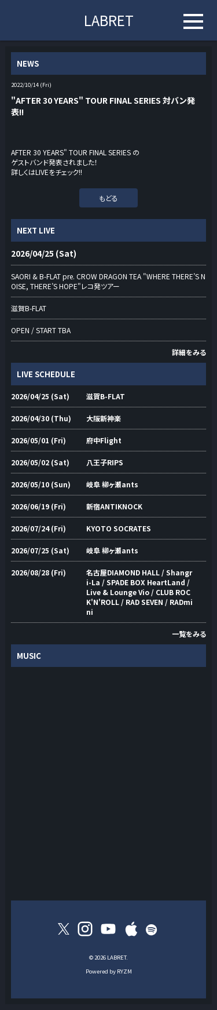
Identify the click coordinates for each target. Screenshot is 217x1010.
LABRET (109, 20)
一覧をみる (189, 634)
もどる (108, 198)
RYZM (124, 971)
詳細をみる (189, 352)
